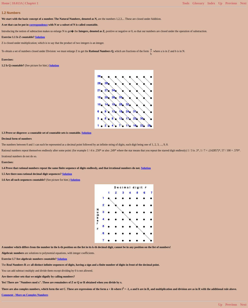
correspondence (38, 24)
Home (6, 3)
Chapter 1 (31, 3)
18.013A (17, 3)
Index (211, 3)
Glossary (198, 3)
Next (243, 3)
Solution (40, 37)
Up (220, 3)
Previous (231, 3)
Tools (185, 3)
